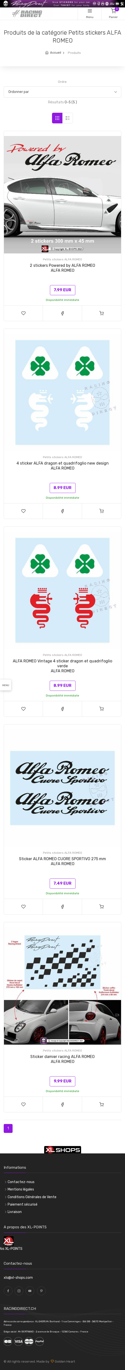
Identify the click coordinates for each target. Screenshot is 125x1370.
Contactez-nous (21, 1182)
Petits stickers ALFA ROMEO (62, 259)
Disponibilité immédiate (62, 300)
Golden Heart (64, 1361)
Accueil (55, 52)
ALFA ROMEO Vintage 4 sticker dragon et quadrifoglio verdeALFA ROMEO (62, 666)
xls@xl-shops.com (18, 1278)
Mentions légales (21, 1189)
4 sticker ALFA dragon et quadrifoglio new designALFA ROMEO (63, 466)
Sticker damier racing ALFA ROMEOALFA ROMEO (62, 1059)
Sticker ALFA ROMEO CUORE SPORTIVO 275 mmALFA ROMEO (62, 861)
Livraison (15, 1212)
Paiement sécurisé (22, 1204)
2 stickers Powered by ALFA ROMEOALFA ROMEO (62, 268)
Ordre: (62, 82)
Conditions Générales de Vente (32, 1197)
